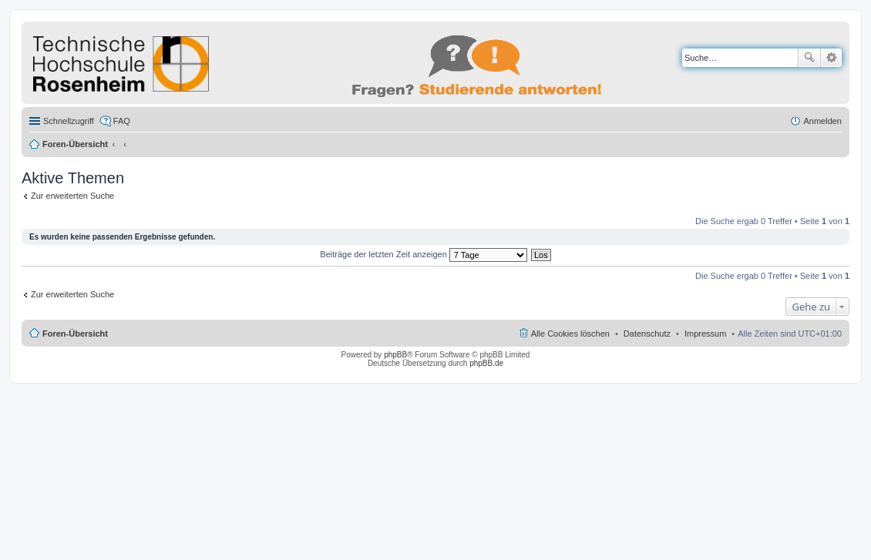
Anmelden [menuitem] (822, 121)
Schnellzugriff (68, 121)
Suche (809, 58)
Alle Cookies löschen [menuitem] (570, 333)
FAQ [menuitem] (121, 121)
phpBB (395, 354)
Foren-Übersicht (75, 144)
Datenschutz (647, 333)
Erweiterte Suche (831, 58)
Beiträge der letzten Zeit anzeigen (423, 254)
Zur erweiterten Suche (72, 195)
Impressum (705, 333)
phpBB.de (486, 363)
